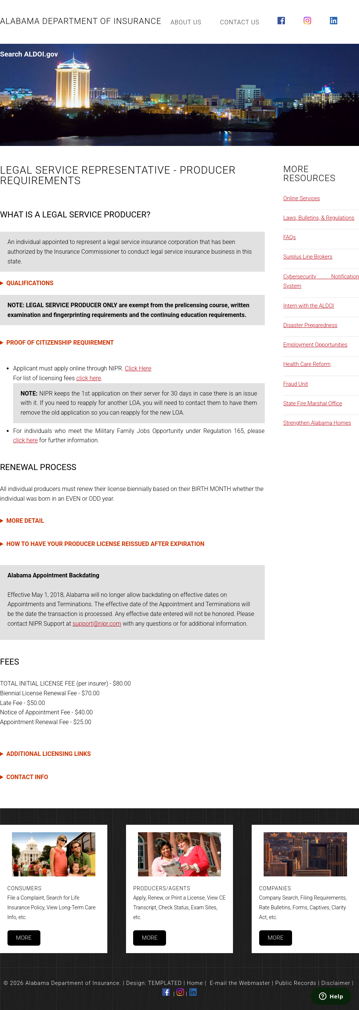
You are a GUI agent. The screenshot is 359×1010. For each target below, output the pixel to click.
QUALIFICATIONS (29, 283)
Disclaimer (335, 983)
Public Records (295, 983)
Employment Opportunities (315, 344)
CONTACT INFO (27, 777)
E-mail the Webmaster (240, 983)
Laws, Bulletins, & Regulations (319, 217)
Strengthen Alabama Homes (317, 422)
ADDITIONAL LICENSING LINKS (48, 753)
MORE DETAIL (25, 520)
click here (88, 378)
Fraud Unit (295, 384)
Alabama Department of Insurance (81, 21)
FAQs (289, 237)
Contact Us (240, 22)
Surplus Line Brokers (307, 256)
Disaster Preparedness (310, 325)
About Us (186, 22)
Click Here (138, 368)
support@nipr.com (97, 623)
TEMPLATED (165, 983)
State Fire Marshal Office (312, 403)
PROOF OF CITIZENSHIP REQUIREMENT (60, 342)
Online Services (301, 198)
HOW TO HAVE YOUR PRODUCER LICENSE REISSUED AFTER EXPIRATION (105, 543)
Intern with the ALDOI (308, 305)
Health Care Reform (307, 364)
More (23, 937)
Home (195, 983)
